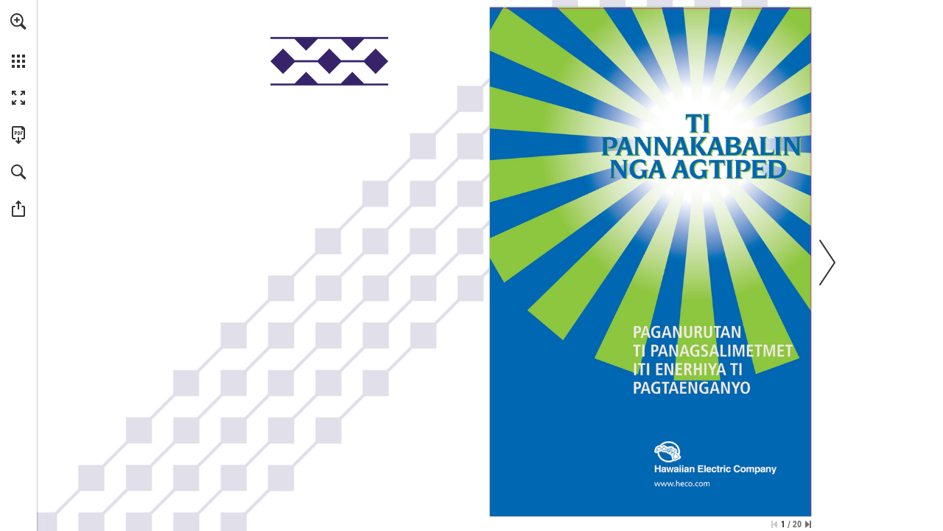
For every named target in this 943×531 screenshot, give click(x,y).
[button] (18, 21)
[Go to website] (682, 483)
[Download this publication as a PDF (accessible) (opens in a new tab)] (18, 135)
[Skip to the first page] (774, 524)
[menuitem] (18, 40)
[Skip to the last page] (808, 524)
